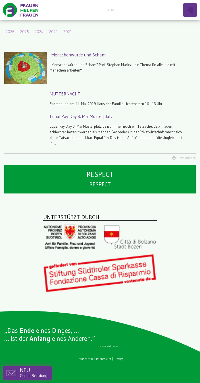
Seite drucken (187, 158)
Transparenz (85, 359)
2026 (10, 31)
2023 (53, 31)
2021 (67, 31)
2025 (24, 31)
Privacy (118, 359)
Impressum (103, 359)
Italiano (111, 10)
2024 (39, 31)
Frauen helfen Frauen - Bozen (21, 10)
